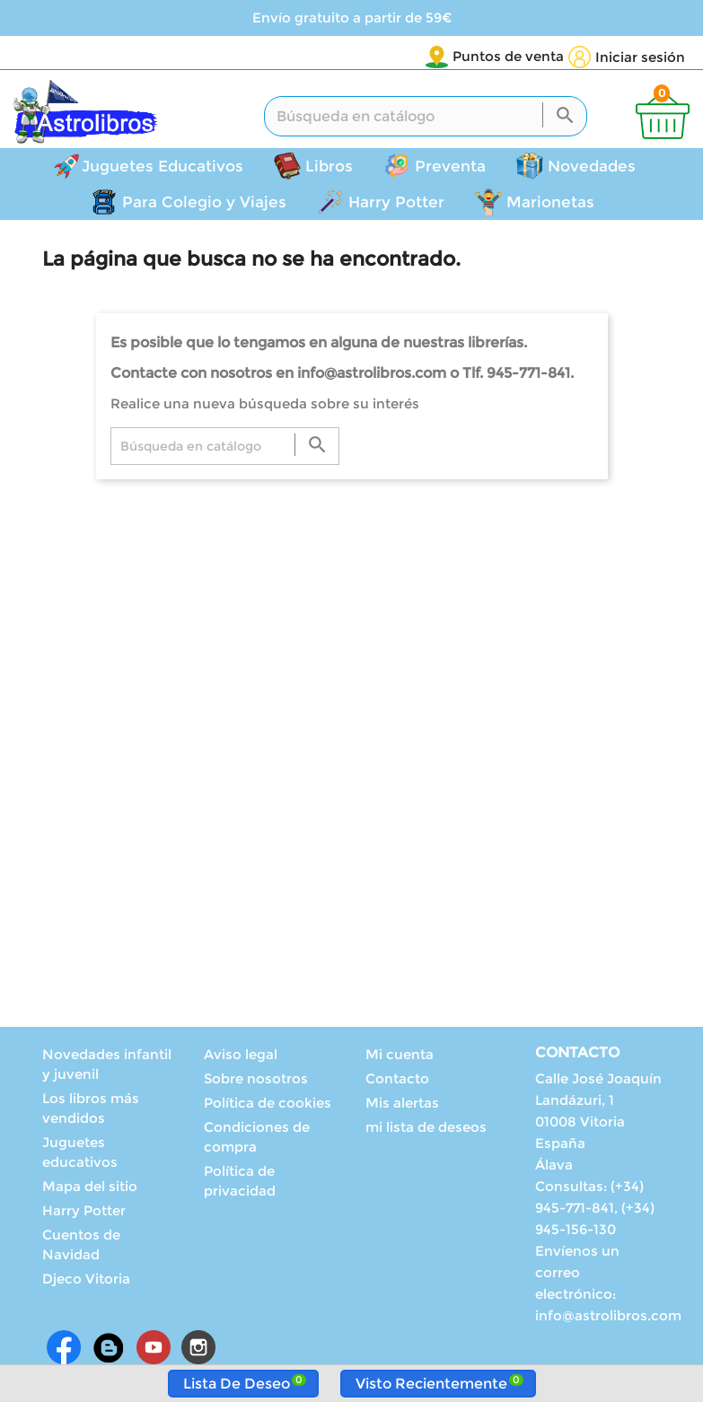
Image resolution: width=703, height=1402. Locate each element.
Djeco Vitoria (86, 1281)
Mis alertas (402, 1105)
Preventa (450, 169)
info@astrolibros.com (608, 1318)
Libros (329, 169)
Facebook (64, 1350)
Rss (109, 1350)
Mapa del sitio (89, 1188)
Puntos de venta (402, 56)
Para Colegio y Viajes (204, 205)
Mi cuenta (399, 1056)
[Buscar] (425, 119)
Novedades (592, 169)
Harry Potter (396, 205)
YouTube (153, 1350)
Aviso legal (240, 1056)
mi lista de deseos (426, 1129)
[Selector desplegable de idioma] (526, 57)
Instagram (198, 1350)
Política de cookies (267, 1105)
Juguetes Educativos (162, 169)
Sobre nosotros (256, 1081)
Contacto (397, 1081)
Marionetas (550, 205)
